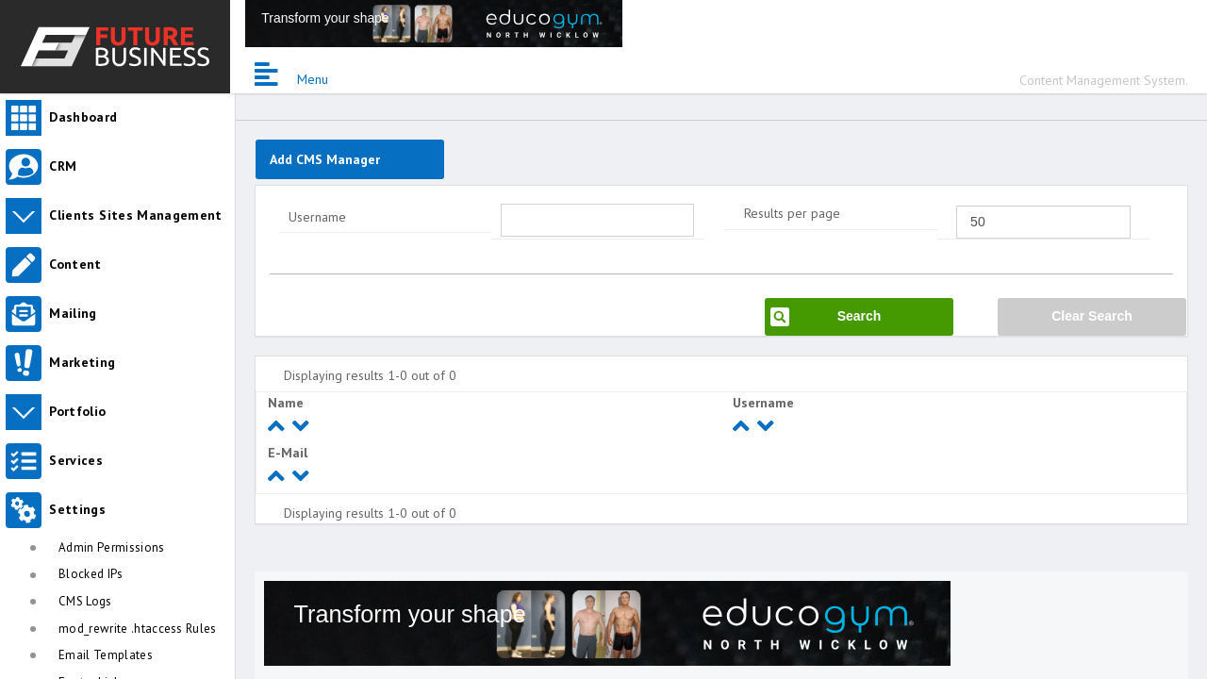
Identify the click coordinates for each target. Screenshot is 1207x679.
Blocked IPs (91, 574)
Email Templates (105, 655)
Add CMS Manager (325, 159)
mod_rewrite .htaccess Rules (137, 629)
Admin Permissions (111, 547)
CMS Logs (85, 601)
